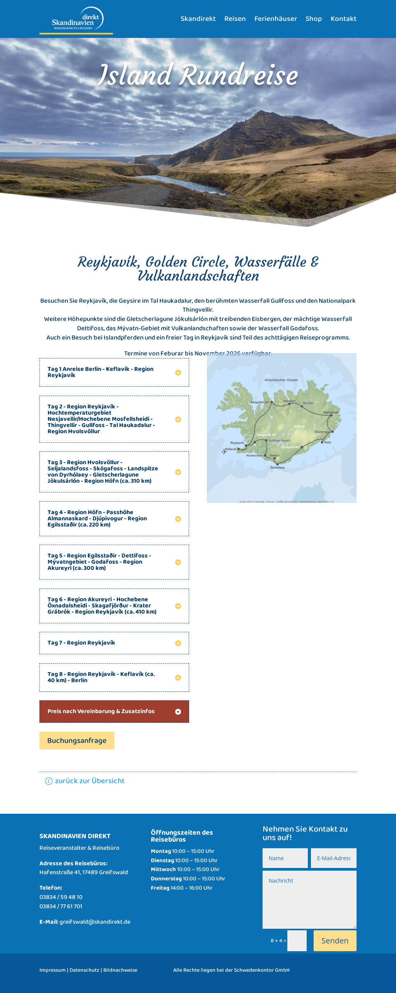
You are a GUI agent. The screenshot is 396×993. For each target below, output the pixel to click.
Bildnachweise (120, 970)
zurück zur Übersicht (90, 781)
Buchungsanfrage (77, 740)
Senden (334, 940)
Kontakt (344, 19)
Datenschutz (84, 970)
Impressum (52, 970)
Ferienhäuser (275, 19)
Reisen (235, 19)
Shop (314, 19)
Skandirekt (198, 19)
